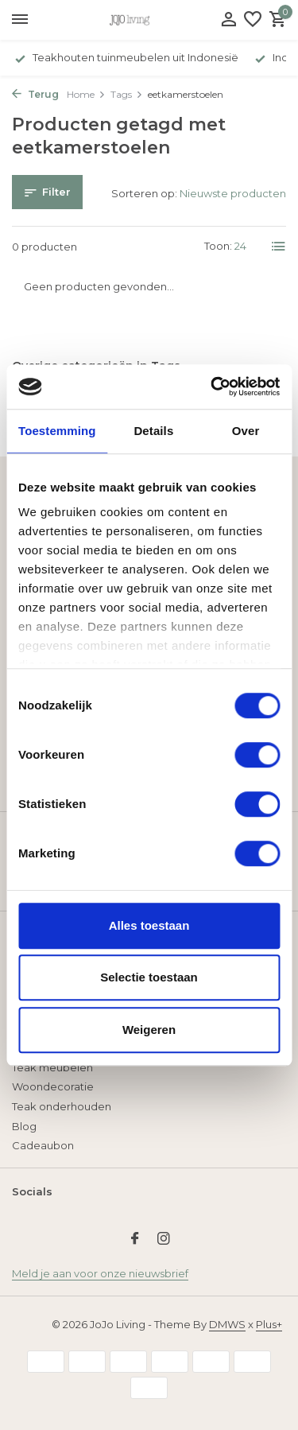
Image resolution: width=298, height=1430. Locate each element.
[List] (279, 246)
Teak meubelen (52, 1067)
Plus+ (269, 1324)
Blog (24, 1126)
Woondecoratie (53, 1086)
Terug (35, 94)
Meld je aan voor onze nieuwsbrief (100, 1273)
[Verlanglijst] (252, 19)
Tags (126, 94)
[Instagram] (163, 1240)
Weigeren (149, 1029)
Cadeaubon (43, 1145)
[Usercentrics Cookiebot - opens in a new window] (212, 386)
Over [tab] (246, 430)
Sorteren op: (144, 193)
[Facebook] (135, 1240)
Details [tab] (153, 430)
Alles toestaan (149, 925)
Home (86, 94)
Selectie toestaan (149, 977)
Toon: (218, 245)
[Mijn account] (228, 20)
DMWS (227, 1324)
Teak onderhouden (61, 1106)
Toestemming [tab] (57, 430)
